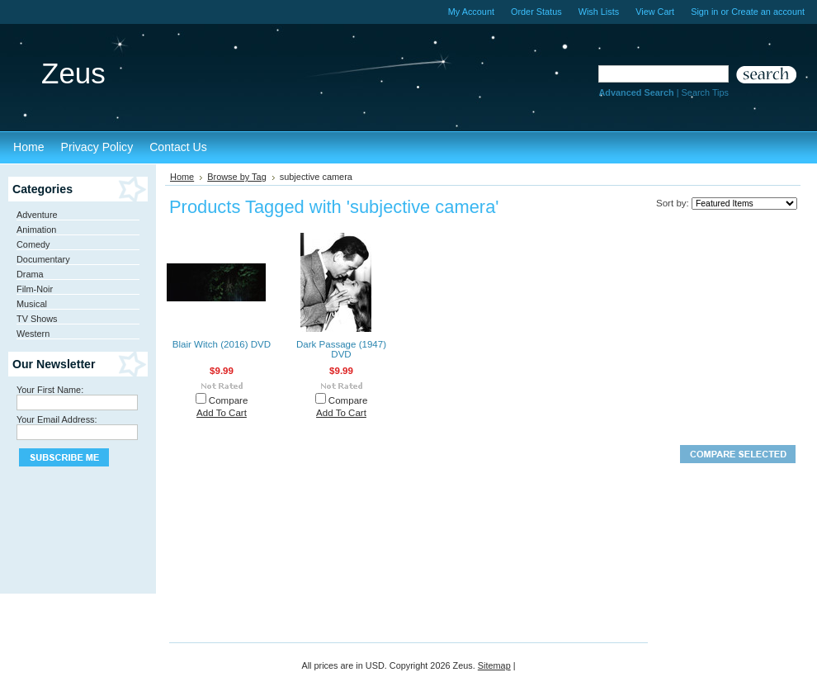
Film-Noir (35, 289)
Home (182, 177)
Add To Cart (221, 413)
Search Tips (705, 92)
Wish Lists (599, 12)
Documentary (43, 259)
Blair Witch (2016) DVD (221, 344)
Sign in (704, 12)
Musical (32, 304)
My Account (471, 12)
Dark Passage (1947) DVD (341, 349)
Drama (30, 274)
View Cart (654, 12)
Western (33, 334)
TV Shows (37, 319)
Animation (36, 229)
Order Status (536, 12)
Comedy (33, 244)
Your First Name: (50, 390)
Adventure (37, 215)
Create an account (768, 12)
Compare (228, 400)
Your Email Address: (57, 419)
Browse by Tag (237, 177)
